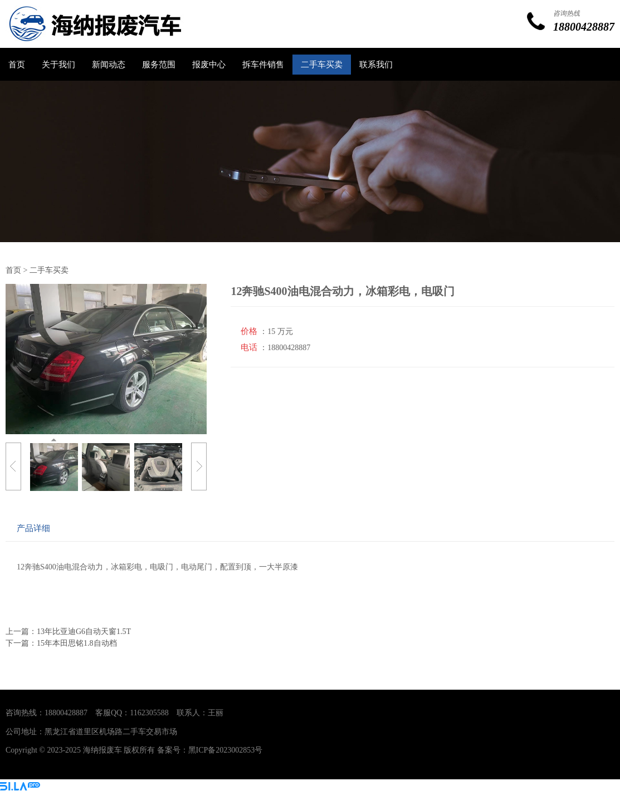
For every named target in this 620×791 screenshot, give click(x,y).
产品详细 (33, 528)
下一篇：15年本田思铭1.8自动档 (61, 643)
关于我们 (58, 64)
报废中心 (209, 64)
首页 (16, 64)
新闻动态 (108, 64)
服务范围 (158, 64)
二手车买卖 (322, 64)
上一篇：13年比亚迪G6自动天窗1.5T (68, 631)
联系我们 (376, 64)
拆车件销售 (263, 64)
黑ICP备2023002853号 (225, 750)
